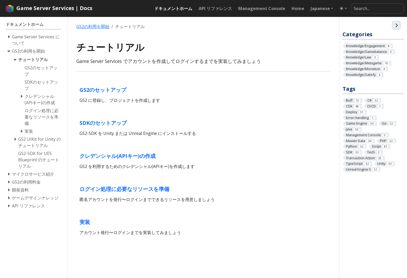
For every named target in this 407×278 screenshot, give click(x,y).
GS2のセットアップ (102, 89)
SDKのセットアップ (103, 122)
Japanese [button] (320, 8)
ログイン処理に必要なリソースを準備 (124, 189)
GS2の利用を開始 (92, 26)
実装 (84, 222)
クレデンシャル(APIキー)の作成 (117, 155)
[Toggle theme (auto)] (343, 8)
